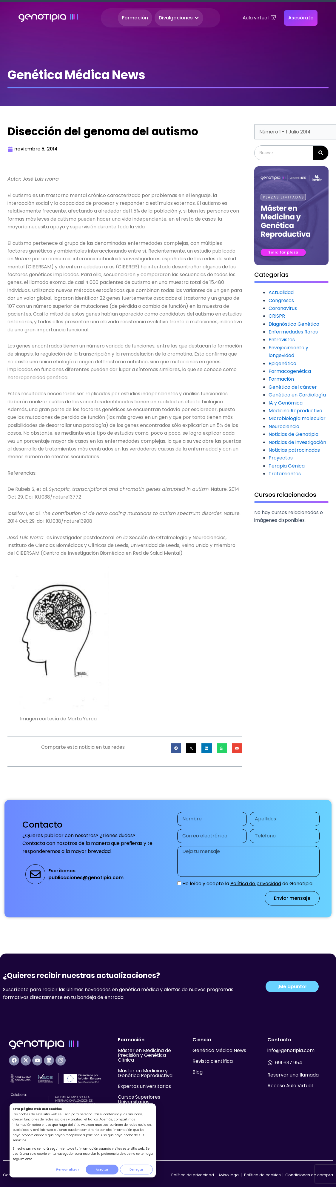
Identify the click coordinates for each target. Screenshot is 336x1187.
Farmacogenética (290, 371)
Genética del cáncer (293, 387)
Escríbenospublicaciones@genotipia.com (86, 874)
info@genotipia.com (291, 1050)
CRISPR (277, 316)
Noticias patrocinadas (294, 450)
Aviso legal (229, 1174)
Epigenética (282, 363)
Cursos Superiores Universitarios (139, 1099)
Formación (281, 379)
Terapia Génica (287, 465)
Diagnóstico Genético (294, 324)
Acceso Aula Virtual (290, 1085)
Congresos (281, 300)
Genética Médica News (219, 1050)
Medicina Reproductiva (295, 410)
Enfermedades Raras (293, 331)
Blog (197, 1071)
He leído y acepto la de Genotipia (247, 883)
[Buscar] (320, 153)
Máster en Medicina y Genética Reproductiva (145, 1073)
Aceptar (102, 1169)
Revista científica (212, 1061)
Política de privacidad (255, 883)
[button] (176, 748)
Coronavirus (283, 308)
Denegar (136, 1169)
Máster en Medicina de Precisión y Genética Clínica (144, 1055)
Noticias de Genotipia (293, 434)
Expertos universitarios (144, 1086)
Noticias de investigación (297, 442)
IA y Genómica (286, 402)
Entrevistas (282, 339)
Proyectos (281, 457)
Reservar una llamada (293, 1074)
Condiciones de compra (309, 1174)
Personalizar (67, 1169)
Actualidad (281, 292)
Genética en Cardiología (297, 394)
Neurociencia (284, 426)
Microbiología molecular (297, 418)
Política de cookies (262, 1174)
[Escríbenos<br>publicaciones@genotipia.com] (35, 874)
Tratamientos (285, 473)
